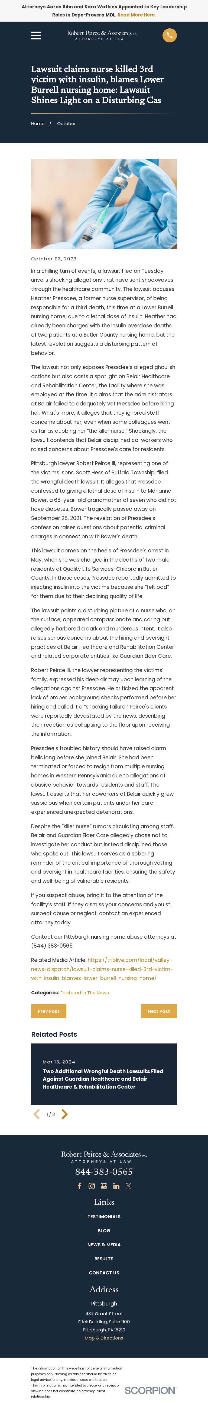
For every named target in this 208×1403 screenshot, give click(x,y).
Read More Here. (137, 15)
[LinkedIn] (116, 1186)
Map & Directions (104, 1338)
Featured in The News (84, 992)
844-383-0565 (104, 1172)
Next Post (159, 1011)
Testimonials (104, 1216)
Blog (104, 1230)
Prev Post (49, 1011)
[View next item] (64, 1114)
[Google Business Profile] (104, 1186)
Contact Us (104, 1273)
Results (104, 1259)
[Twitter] (128, 1186)
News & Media (104, 1244)
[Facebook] (79, 1186)
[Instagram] (92, 1186)
